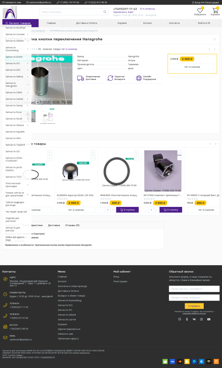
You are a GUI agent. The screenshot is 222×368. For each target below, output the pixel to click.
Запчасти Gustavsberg (69, 300)
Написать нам (65, 333)
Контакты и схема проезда (72, 286)
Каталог (62, 281)
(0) (39, 49)
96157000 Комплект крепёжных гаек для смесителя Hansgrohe (197, 195)
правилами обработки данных (194, 313)
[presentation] (210, 143)
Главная (62, 276)
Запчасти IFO (65, 309)
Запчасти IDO (65, 305)
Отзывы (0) (72, 225)
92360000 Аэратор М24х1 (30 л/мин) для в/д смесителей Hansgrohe (111, 195)
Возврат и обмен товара (71, 295)
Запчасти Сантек (67, 319)
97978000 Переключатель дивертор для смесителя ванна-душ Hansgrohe (24, 195)
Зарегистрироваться (69, 329)
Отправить (194, 305)
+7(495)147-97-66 (19, 317)
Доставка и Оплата (68, 290)
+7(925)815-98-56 (19, 328)
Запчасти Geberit (67, 314)
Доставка (54, 225)
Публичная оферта (68, 338)
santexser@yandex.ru (38, 2)
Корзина (62, 324)
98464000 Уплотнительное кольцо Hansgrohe (154, 195)
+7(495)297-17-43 (125, 8)
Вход (116, 276)
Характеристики (32, 225)
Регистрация (120, 281)
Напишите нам (11, 2)
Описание (11, 225)
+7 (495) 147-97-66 (68, 2)
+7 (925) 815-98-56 (96, 2)
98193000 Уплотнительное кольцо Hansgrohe (67, 195)
